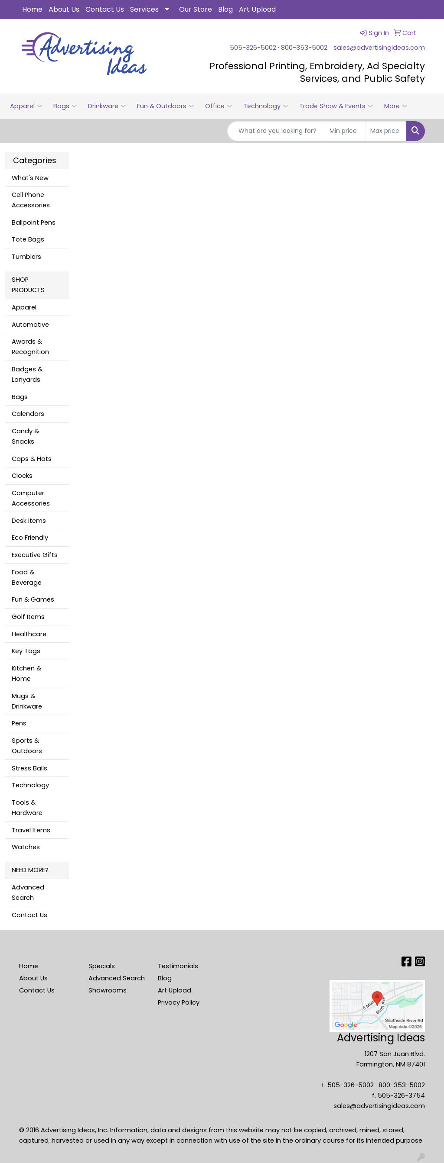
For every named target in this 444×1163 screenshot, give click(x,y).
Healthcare (29, 634)
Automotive (30, 324)
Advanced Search (28, 892)
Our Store (195, 9)
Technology (265, 106)
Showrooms (107, 990)
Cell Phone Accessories (31, 199)
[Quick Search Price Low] (345, 131)
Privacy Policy (178, 1002)
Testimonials (178, 966)
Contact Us (104, 9)
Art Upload (257, 9)
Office (218, 106)
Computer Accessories (31, 498)
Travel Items (31, 830)
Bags (65, 106)
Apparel (26, 106)
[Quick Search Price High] (386, 131)
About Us (64, 9)
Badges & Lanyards (27, 374)
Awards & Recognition (30, 346)
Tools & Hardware (27, 807)
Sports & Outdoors (27, 745)
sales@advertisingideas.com (379, 47)
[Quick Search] (276, 131)
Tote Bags (28, 239)
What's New (30, 178)
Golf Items (28, 616)
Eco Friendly (30, 537)
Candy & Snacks (25, 436)
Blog (225, 9)
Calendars (28, 413)
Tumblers (26, 256)
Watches (26, 847)
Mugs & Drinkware (27, 701)
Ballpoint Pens (34, 222)
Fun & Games (33, 599)
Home (32, 9)
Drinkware (107, 106)
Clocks (22, 475)
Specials (101, 966)
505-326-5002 (253, 47)
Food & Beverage (27, 577)
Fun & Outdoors (165, 106)
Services (144, 9)
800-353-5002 (304, 47)
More (395, 106)
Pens (19, 723)
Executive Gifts (35, 555)
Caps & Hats (32, 458)
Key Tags (26, 651)
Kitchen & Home (26, 673)
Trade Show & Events (336, 106)
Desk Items (29, 520)
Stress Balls (29, 768)
